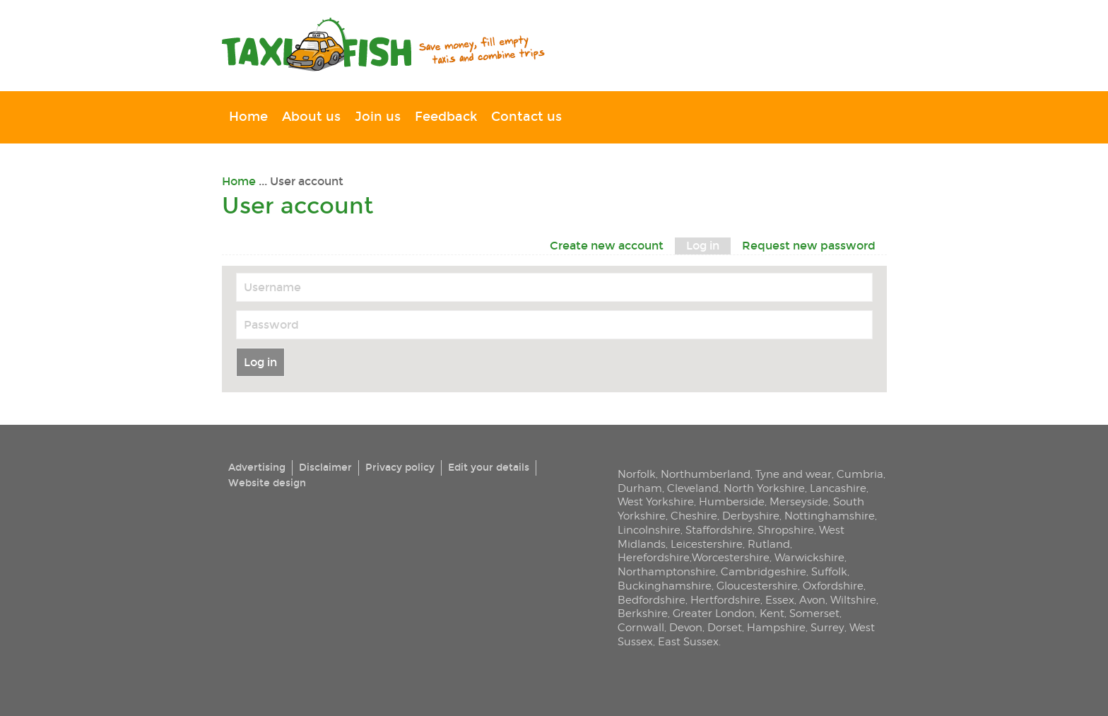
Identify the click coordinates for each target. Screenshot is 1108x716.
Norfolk (637, 474)
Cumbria (860, 474)
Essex (779, 599)
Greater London (714, 613)
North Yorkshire (764, 488)
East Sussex (688, 641)
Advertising (256, 468)
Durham (640, 488)
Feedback (446, 117)
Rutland (769, 544)
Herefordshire (654, 557)
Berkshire (643, 613)
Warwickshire (809, 557)
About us (311, 117)
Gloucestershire (757, 585)
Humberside (732, 501)
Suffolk (829, 571)
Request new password (809, 245)
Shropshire (786, 529)
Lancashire (838, 488)
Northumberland (705, 474)
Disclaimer (325, 468)
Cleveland (693, 488)
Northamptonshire (667, 571)
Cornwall (641, 627)
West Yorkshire (656, 501)
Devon (685, 627)
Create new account (607, 245)
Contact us (526, 117)
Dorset (724, 627)
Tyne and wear (793, 474)
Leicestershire (707, 544)
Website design (267, 483)
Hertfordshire (725, 599)
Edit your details (488, 468)
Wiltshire (853, 599)
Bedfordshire (651, 599)
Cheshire (694, 515)
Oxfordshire (833, 585)
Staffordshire (719, 529)
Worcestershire (731, 557)
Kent (772, 613)
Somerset (814, 613)
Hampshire (776, 627)
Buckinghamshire (665, 585)
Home (248, 117)
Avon (812, 599)
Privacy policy (400, 468)
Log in (708, 244)
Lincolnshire (649, 529)
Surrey (827, 627)
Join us (378, 117)
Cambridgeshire (763, 571)
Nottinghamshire (829, 515)
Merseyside (799, 501)
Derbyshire (750, 515)
